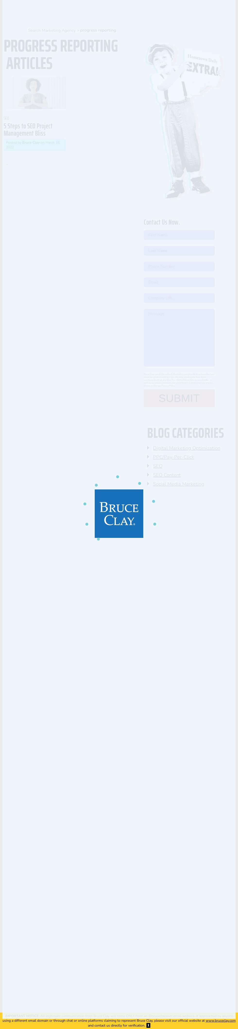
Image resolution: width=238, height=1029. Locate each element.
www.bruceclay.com (221, 1020)
